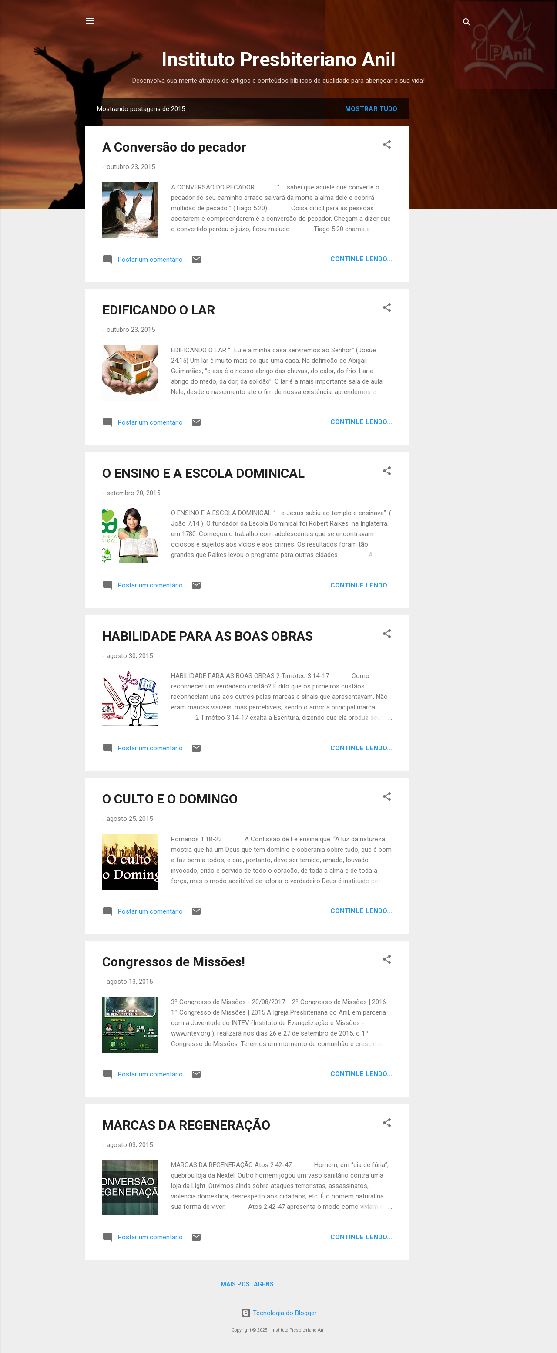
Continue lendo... (361, 259)
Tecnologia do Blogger (279, 1313)
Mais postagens (247, 1284)
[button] (387, 146)
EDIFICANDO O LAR (158, 309)
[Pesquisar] (467, 23)
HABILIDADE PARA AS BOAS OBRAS (207, 636)
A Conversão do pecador (174, 147)
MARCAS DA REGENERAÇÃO (186, 1125)
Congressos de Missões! (173, 961)
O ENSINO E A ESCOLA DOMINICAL (203, 473)
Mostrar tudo (371, 109)
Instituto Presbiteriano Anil (278, 59)
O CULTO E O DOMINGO (170, 798)
